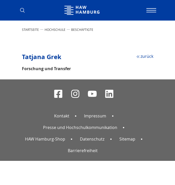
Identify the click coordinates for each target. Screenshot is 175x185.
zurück (146, 56)
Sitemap (127, 139)
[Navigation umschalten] (150, 10)
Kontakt (61, 116)
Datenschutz (92, 139)
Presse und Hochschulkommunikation (80, 127)
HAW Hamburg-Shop (45, 139)
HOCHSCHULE (55, 29)
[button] (24, 10)
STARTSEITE (30, 29)
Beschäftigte (82, 29)
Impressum (95, 116)
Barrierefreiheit (83, 150)
